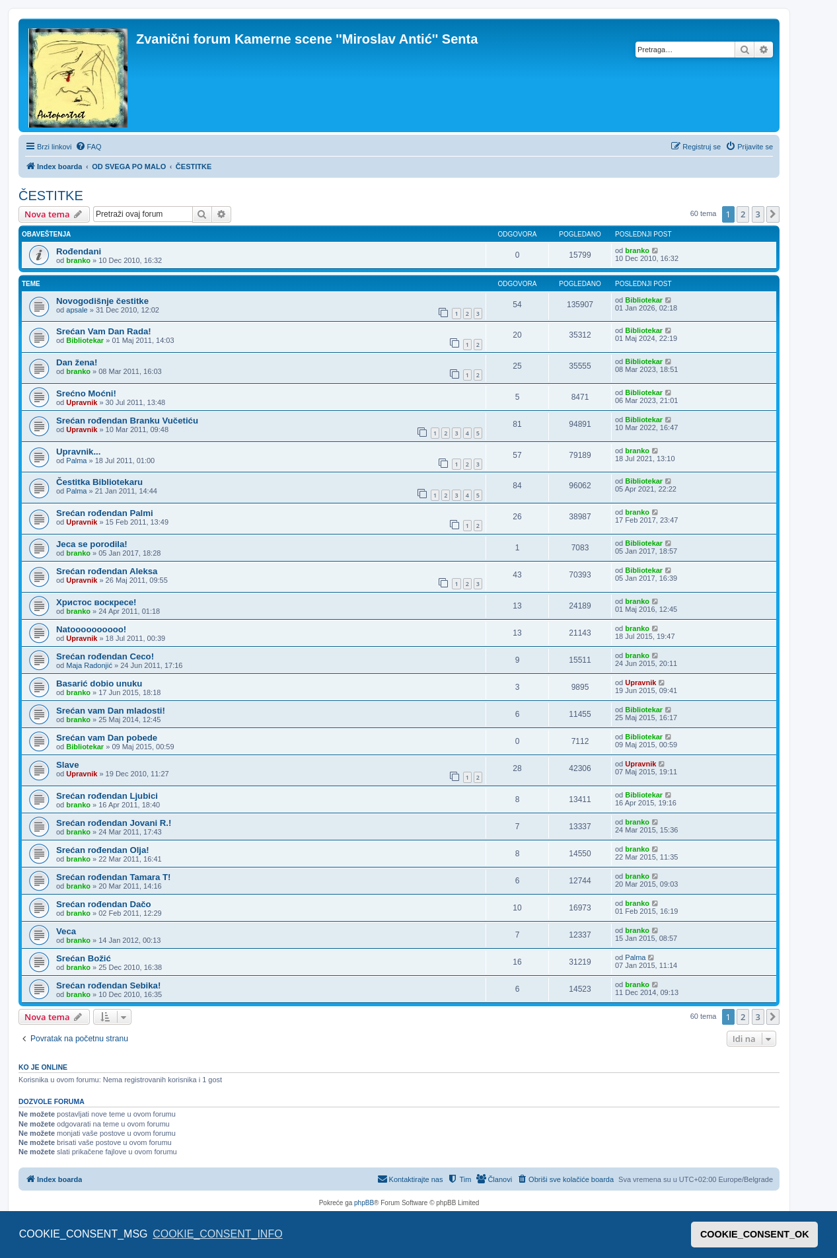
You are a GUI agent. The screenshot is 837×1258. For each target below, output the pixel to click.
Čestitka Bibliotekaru (99, 482)
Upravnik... (78, 452)
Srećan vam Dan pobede (106, 738)
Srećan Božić (83, 958)
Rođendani (78, 251)
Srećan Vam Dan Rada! (103, 331)
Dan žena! (76, 362)
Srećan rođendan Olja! (102, 850)
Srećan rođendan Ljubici (107, 796)
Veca (66, 931)
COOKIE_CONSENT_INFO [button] (217, 1234)
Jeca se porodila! (91, 544)
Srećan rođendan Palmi (104, 513)
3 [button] (758, 214)
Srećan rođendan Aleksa (106, 571)
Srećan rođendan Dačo (103, 904)
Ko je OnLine (42, 1067)
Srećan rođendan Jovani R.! (113, 823)
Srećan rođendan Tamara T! (113, 877)
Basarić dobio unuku (99, 683)
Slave (67, 765)
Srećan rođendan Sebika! (108, 985)
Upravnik (81, 402)
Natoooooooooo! (91, 629)
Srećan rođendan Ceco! (105, 656)
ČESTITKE (50, 195)
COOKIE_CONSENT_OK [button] (754, 1234)
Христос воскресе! (96, 602)
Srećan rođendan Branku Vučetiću (127, 421)
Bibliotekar (644, 300)
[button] (773, 214)
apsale (76, 310)
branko (78, 260)
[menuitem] (88, 147)
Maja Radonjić (89, 665)
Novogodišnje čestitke (102, 301)
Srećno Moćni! (86, 393)
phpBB (364, 1202)
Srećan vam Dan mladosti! (110, 711)
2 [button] (743, 214)
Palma (76, 460)
